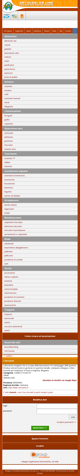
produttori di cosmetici (14, 297)
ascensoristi (9, 179)
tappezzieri (9, 209)
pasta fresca (9, 69)
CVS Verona (9, 351)
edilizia (7, 162)
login (5, 405)
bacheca (37, 31)
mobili (7, 213)
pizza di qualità (10, 77)
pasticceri (8, 73)
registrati (19, 31)
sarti (6, 263)
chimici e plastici (11, 277)
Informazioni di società (65, 471)
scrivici (68, 31)
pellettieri (8, 251)
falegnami (8, 106)
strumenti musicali (12, 98)
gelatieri (7, 49)
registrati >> (40, 428)
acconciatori (9, 273)
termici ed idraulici (12, 195)
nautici (7, 322)
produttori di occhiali (13, 259)
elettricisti (8, 187)
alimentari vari (10, 41)
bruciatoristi (9, 183)
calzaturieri (9, 243)
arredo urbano (10, 205)
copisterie (8, 123)
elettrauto (8, 137)
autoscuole (9, 318)
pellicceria (8, 255)
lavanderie (8, 285)
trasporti (8, 314)
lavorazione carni (11, 53)
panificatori (9, 65)
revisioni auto (10, 149)
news (28, 31)
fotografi (8, 115)
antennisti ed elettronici (14, 175)
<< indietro (7, 356)
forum (46, 31)
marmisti (8, 166)
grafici (7, 119)
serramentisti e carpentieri (15, 234)
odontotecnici (10, 293)
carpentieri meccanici (13, 222)
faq (60, 31)
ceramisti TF (9, 158)
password (7, 411)
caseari (7, 45)
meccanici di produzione (14, 230)
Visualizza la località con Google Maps (60, 380)
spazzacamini (10, 305)
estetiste (8, 281)
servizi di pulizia (11, 289)
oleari (6, 61)
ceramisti (8, 86)
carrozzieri (8, 133)
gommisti (8, 141)
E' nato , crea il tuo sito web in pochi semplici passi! (28, 392)
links (54, 31)
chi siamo (8, 31)
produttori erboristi (12, 301)
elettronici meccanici (13, 226)
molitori (7, 57)
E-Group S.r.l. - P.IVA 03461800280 (42, 471)
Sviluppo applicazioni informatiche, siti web (39, 460)
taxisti (7, 330)
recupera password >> (66, 422)
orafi (6, 94)
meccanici (8, 145)
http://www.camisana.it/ (18, 387)
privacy (40, 473)
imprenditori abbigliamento (16, 247)
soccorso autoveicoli (13, 326)
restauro (8, 90)
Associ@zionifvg (11, 347)
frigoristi (8, 191)
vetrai (6, 102)
